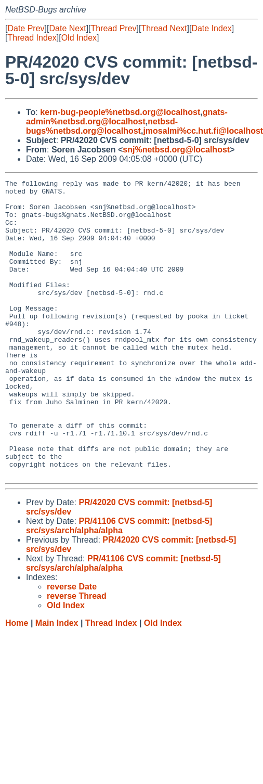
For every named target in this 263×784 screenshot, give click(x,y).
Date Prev (25, 28)
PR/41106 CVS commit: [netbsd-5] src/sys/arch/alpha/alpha (119, 585)
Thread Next (164, 28)
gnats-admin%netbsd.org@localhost (127, 117)
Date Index (211, 28)
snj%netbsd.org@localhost (176, 149)
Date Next (67, 28)
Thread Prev (114, 28)
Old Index (79, 37)
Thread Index (31, 37)
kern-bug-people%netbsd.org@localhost (120, 112)
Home (16, 682)
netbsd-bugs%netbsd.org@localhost (102, 126)
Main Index (56, 682)
